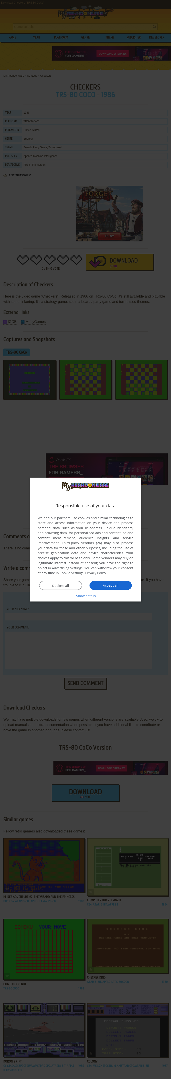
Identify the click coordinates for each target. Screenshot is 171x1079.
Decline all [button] (60, 585)
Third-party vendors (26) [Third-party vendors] (82, 543)
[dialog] (85, 539)
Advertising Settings (67, 568)
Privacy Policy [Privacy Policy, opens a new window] (95, 573)
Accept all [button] (111, 585)
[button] (85, 595)
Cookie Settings (71, 573)
